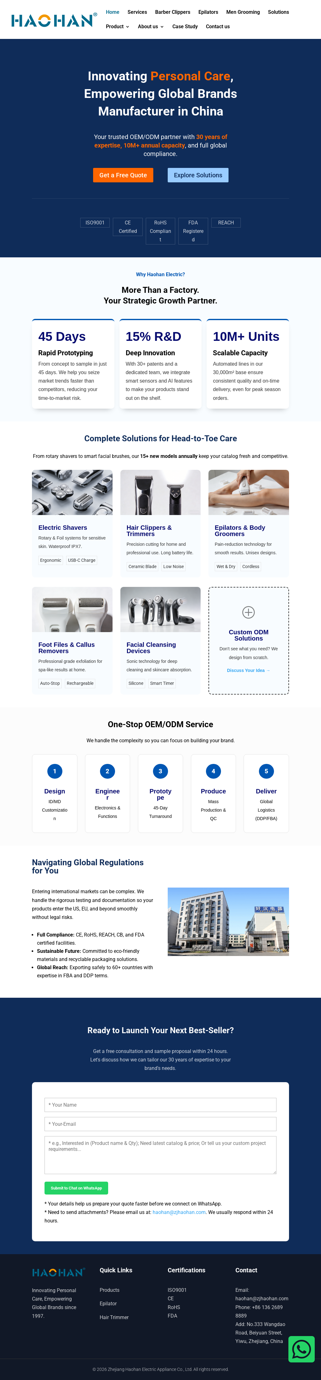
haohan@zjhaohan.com (179, 1212)
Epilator (108, 1304)
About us (148, 27)
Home (112, 12)
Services (137, 12)
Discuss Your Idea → (248, 670)
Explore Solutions (198, 175)
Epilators (208, 12)
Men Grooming (243, 12)
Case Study (185, 27)
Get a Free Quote (123, 175)
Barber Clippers (172, 12)
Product (115, 27)
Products (109, 1290)
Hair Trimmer (114, 1317)
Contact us (218, 27)
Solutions (278, 12)
